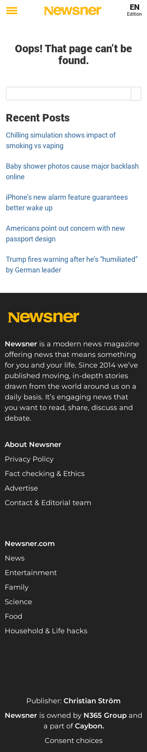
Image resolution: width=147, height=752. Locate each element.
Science (18, 602)
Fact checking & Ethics (45, 473)
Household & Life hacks (46, 631)
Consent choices (74, 740)
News (15, 558)
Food (13, 616)
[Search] (136, 93)
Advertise (21, 488)
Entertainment (31, 572)
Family (17, 587)
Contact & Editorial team (48, 502)
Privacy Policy (29, 459)
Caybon (88, 726)
